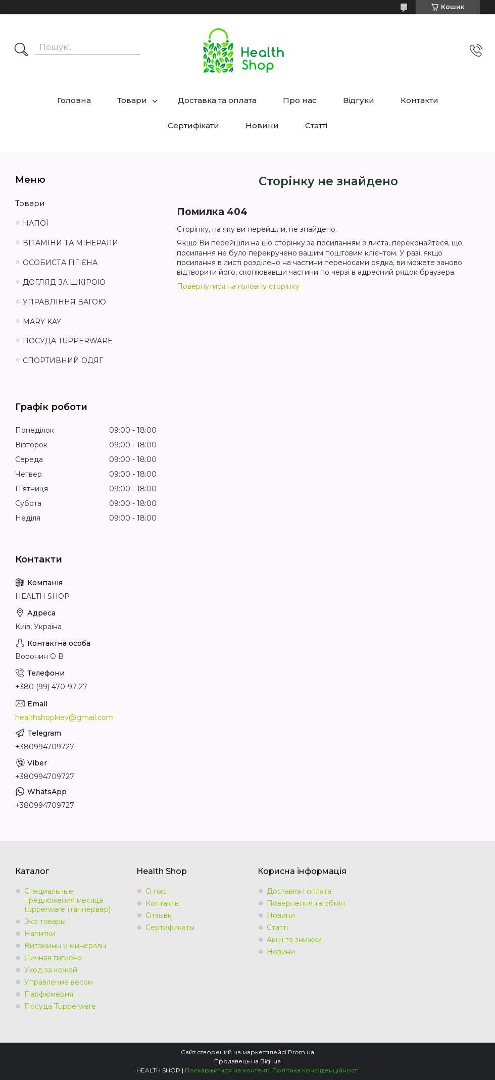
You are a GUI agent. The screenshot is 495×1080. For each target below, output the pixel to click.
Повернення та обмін (306, 903)
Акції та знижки (294, 939)
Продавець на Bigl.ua (247, 1061)
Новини (262, 125)
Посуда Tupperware (60, 1006)
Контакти (419, 100)
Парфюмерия (48, 994)
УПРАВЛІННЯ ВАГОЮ (64, 301)
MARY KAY (42, 321)
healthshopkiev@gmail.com (64, 717)
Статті (316, 125)
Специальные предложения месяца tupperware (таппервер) (67, 900)
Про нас (300, 100)
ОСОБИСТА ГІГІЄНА (60, 262)
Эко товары (45, 921)
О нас (155, 891)
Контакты (162, 903)
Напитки (40, 933)
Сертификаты (169, 927)
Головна (74, 100)
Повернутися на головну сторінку (238, 286)
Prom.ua (301, 1052)
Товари (132, 100)
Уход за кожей (50, 969)
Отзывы (159, 915)
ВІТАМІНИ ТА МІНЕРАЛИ (70, 242)
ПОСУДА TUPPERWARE (68, 340)
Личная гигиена (53, 957)
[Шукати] (21, 50)
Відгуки (358, 100)
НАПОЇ (35, 223)
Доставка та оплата (217, 100)
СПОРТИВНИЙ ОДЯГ (63, 360)
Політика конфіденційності (315, 1070)
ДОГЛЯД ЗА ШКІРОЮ (64, 282)
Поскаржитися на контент (226, 1070)
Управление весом (58, 982)
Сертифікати (193, 125)
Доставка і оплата (299, 891)
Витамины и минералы (65, 945)
